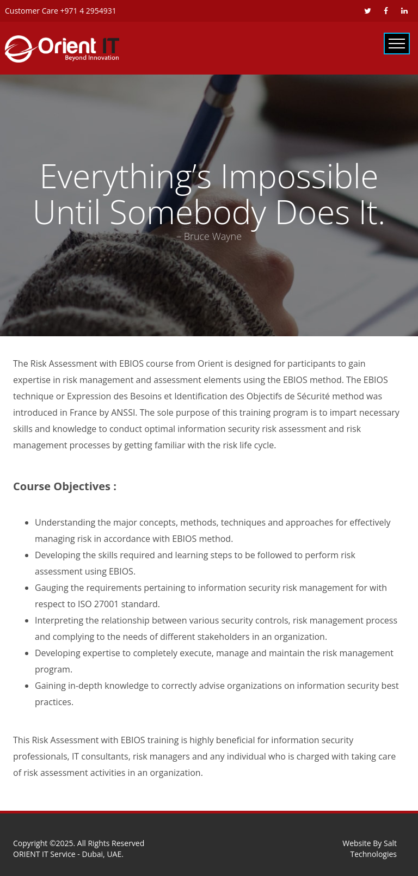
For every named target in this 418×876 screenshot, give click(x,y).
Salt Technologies (374, 848)
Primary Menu (397, 43)
